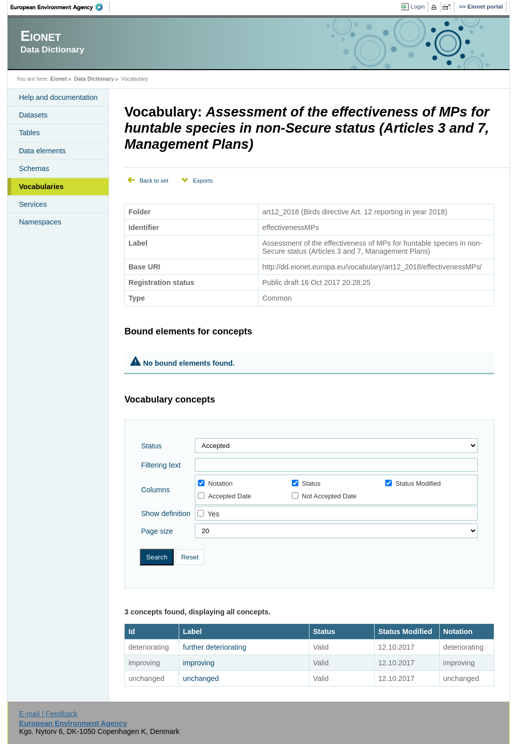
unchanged (201, 678)
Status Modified (413, 483)
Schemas (34, 168)
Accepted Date (224, 496)
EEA (60, 7)
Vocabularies (41, 187)
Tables (29, 133)
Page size (157, 531)
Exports (203, 181)
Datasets (33, 115)
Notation (215, 483)
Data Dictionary (94, 79)
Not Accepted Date (324, 496)
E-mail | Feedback (48, 714)
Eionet (58, 79)
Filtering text (160, 465)
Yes (213, 514)
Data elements (42, 151)
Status (151, 446)
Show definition (165, 513)
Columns (155, 490)
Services (32, 204)
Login (417, 7)
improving (198, 663)
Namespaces (40, 222)
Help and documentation (58, 97)
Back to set (153, 181)
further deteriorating (214, 647)
